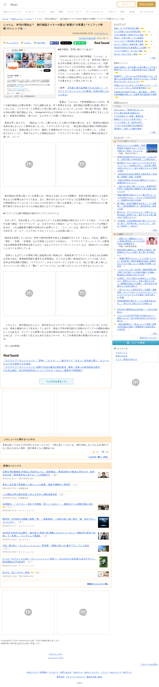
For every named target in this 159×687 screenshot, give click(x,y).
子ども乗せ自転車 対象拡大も (127, 113)
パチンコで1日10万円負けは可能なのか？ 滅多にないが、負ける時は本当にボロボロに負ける (136, 318)
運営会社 (60, 677)
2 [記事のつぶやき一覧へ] (29, 562)
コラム (132, 12)
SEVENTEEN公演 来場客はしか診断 (130, 48)
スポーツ (112, 12)
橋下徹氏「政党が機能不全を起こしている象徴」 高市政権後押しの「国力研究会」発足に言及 (136, 206)
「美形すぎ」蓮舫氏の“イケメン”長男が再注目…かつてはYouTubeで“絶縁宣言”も (131, 241)
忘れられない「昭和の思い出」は (128, 110)
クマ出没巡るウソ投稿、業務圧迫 (128, 116)
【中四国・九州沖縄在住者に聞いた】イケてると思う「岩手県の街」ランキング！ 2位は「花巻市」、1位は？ (136, 223)
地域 (61, 12)
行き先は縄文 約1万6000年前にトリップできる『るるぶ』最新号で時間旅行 (42, 370)
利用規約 (43, 672)
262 (146, 122)
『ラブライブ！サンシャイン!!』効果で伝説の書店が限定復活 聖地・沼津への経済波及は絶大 (51, 367)
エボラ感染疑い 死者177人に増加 (129, 35)
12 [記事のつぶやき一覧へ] (62, 494)
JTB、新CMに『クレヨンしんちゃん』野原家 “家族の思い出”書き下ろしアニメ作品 (45, 545)
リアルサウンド (101, 33)
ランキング (119, 137)
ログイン (126, 4)
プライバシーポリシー (75, 677)
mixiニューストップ (12, 12)
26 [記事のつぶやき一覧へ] (37, 572)
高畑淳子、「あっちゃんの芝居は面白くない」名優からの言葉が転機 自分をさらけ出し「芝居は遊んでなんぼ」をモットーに (135, 79)
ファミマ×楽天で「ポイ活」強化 (128, 51)
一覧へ (154, 58)
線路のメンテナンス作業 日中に (128, 119)
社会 (52, 12)
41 (146, 119)
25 (149, 31)
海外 (122, 12)
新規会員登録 (146, 4)
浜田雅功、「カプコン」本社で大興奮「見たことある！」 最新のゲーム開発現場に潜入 (47, 504)
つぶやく (27, 43)
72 (147, 116)
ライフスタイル (146, 12)
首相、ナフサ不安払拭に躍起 (127, 28)
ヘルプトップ (121, 352)
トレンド (42, 12)
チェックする (12, 43)
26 (145, 54)
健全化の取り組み (94, 677)
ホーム (5, 19)
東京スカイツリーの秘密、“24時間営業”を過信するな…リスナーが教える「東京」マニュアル (131, 148)
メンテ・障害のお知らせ (126, 359)
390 (147, 110)
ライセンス (53, 672)
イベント (105, 672)
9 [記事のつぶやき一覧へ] (20, 522)
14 (151, 44)
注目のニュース (121, 102)
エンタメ (29, 12)
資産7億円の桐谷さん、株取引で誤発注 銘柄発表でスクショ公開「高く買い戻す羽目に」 (136, 252)
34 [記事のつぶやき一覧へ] (55, 475)
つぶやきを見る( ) (87, 38)
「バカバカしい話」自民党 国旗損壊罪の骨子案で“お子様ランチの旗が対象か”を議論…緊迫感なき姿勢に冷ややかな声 (136, 272)
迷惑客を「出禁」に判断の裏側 (127, 129)
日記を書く (41, 43)
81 (147, 28)
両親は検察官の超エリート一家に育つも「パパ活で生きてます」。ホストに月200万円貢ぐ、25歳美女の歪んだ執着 (136, 197)
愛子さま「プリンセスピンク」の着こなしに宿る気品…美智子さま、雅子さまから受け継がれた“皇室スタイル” (136, 215)
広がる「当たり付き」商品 (16, 572)
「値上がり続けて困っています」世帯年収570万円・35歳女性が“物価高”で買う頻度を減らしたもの (137, 189)
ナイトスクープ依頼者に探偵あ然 (128, 41)
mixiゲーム (78, 672)
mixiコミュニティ (92, 672)
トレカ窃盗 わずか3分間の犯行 (127, 31)
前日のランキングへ (148, 338)
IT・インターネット (94, 12)
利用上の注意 (121, 356)
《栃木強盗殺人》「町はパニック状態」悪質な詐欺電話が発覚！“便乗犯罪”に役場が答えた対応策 (136, 327)
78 (147, 125)
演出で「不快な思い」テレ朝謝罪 (128, 38)
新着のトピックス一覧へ (98, 584)
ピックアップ (120, 24)
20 (151, 41)
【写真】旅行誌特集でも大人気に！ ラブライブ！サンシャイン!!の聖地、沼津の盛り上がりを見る (83, 91)
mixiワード (127, 672)
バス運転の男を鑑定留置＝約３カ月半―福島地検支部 (29, 494)
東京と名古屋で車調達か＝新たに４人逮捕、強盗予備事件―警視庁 (36, 484)
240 (147, 38)
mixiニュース (17, 19)
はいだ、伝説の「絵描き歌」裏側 (128, 44)
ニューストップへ (56, 658)
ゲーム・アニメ (74, 12)
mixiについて (32, 672)
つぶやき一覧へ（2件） (98, 457)
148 (145, 129)
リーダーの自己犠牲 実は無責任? (128, 125)
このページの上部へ (149, 664)
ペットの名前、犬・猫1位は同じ (128, 122)
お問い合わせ (66, 672)
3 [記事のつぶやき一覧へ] (75, 485)
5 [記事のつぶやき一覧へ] (6, 548)
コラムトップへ (56, 654)
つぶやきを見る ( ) (56, 381)
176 (143, 113)
